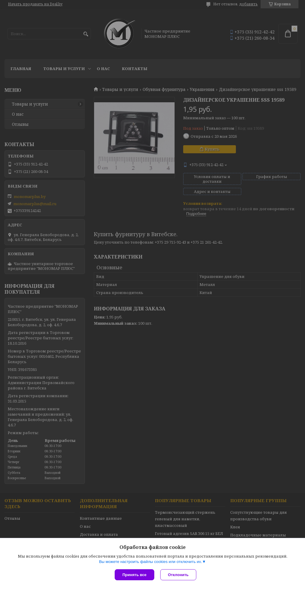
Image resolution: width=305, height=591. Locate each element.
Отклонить (178, 575)
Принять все (134, 575)
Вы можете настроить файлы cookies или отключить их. (150, 561)
